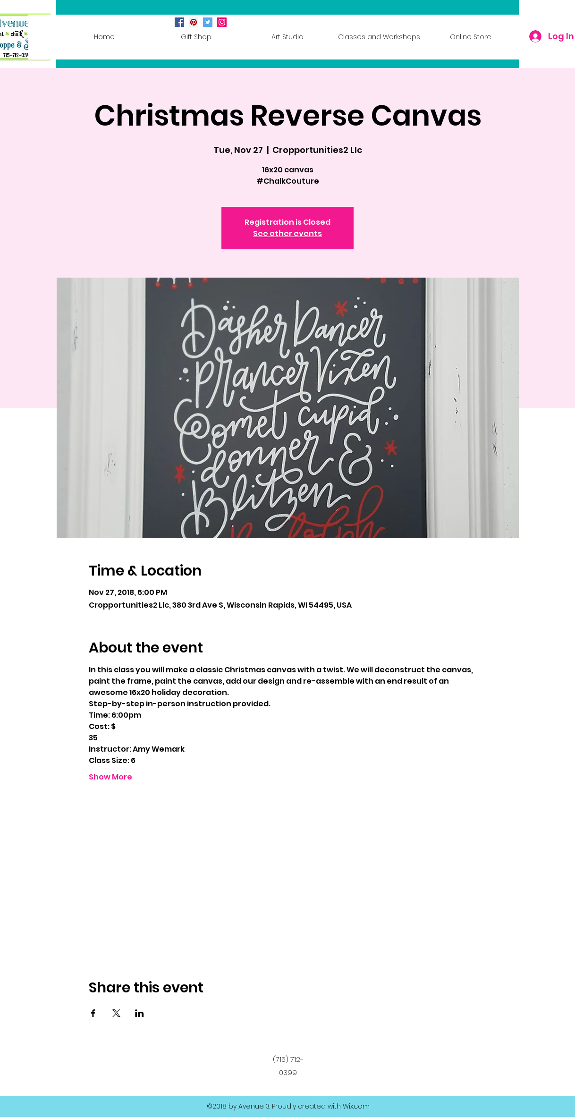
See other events (287, 233)
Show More (110, 777)
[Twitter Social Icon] (207, 22)
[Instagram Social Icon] (222, 22)
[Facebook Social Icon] (179, 22)
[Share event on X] (116, 1013)
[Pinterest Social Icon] (193, 22)
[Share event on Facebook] (93, 1013)
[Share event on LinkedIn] (139, 1013)
